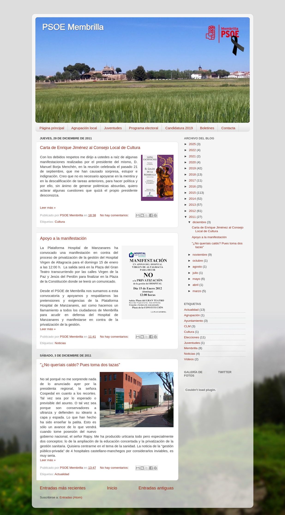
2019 (193, 168)
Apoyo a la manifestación (63, 238)
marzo (197, 291)
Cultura (60, 221)
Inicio (112, 488)
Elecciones (191, 337)
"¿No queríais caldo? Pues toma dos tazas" (80, 365)
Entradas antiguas (156, 488)
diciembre (200, 222)
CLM (187, 326)
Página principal (51, 128)
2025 (193, 144)
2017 (193, 180)
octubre (198, 260)
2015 (193, 192)
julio (196, 273)
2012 (193, 211)
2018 (193, 174)
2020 (193, 162)
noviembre (200, 254)
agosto (198, 266)
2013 (193, 204)
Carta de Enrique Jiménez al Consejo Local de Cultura (90, 147)
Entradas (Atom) (71, 497)
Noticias (60, 343)
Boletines (207, 128)
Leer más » (48, 207)
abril (196, 285)
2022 (193, 150)
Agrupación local (84, 128)
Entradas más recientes (63, 488)
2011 (193, 217)
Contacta (228, 128)
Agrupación (192, 315)
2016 (193, 186)
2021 (193, 156)
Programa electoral (143, 128)
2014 (193, 198)
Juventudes (113, 128)
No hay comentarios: (114, 215)
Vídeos (189, 359)
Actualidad (62, 474)
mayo (197, 279)
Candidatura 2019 (179, 128)
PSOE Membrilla (73, 27)
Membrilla (191, 348)
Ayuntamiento (193, 320)
